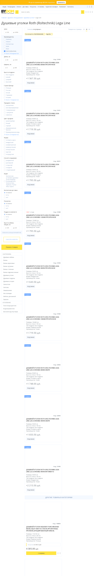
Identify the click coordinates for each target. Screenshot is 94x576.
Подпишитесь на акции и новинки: (13, 548)
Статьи (50, 512)
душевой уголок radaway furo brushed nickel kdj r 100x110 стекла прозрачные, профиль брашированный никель (40, 334)
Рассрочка (33, 7)
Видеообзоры (52, 515)
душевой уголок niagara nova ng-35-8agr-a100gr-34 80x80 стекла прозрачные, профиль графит (40, 392)
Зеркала (3, 512)
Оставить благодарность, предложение (60, 555)
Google (21, 519)
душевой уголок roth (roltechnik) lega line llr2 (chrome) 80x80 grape (40, 222)
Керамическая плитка (8, 504)
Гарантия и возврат (51, 7)
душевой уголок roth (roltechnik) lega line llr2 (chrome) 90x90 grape (76, 222)
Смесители (4, 497)
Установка (41, 7)
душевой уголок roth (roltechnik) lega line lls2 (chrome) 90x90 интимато (40, 274)
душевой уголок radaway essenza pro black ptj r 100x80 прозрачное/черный (40, 450)
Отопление (7, 302)
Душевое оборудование (8, 489)
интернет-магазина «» (16, 517)
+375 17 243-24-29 (54, 531)
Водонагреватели (6, 509)
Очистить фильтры (12, 239)
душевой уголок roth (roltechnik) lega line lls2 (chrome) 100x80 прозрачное (76, 170)
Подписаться (23, 557)
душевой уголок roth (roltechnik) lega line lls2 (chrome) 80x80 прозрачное (40, 65)
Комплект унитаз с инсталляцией (11, 515)
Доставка (25, 7)
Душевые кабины (6, 492)
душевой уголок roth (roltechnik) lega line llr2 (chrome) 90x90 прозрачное (40, 118)
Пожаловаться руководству (57, 558)
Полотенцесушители (7, 507)
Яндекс (27, 519)
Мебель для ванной (7, 499)
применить (61, 2)
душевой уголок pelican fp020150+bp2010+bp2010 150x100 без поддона (75, 392)
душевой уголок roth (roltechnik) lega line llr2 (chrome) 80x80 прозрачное (76, 65)
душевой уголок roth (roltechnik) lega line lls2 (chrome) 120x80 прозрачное (76, 118)
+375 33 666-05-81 (54, 529)
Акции (4, 7)
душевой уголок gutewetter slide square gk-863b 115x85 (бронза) (75, 449)
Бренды (50, 489)
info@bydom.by (53, 536)
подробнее (51, 2)
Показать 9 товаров (12, 247)
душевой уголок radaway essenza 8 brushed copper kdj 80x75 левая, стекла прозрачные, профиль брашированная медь (76, 334)
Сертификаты (52, 509)
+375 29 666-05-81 (50, 526)
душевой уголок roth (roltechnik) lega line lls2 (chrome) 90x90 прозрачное (40, 170)
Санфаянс (4, 502)
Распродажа (11, 7)
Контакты (70, 7)
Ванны (3, 494)
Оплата (19, 7)
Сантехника (7, 254)
